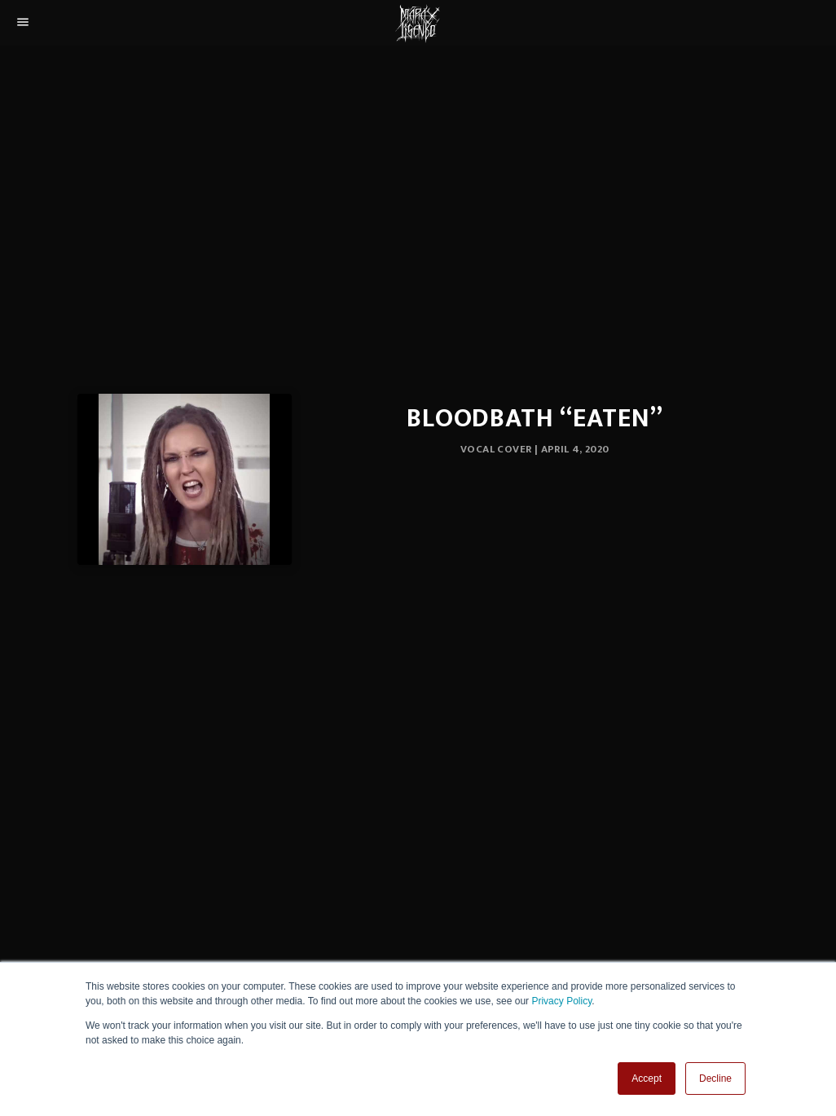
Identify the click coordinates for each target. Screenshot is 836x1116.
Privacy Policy (561, 1001)
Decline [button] (715, 1078)
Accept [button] (646, 1078)
